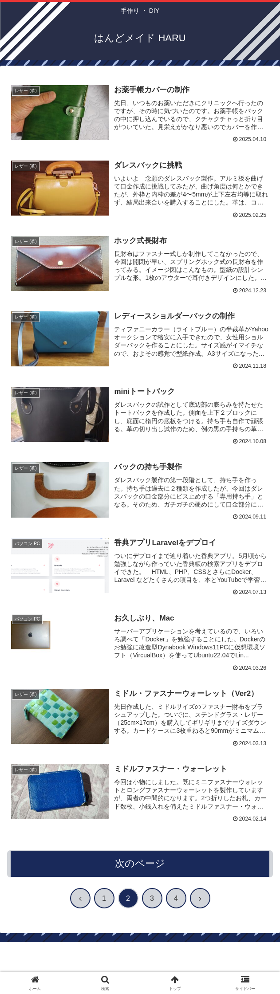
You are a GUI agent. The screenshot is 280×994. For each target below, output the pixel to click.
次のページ (140, 864)
